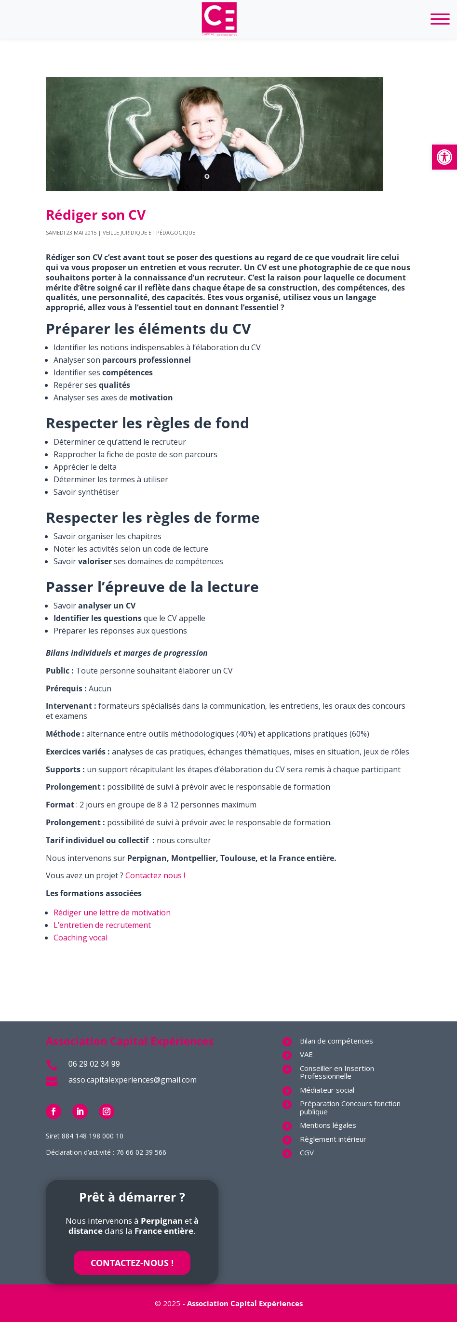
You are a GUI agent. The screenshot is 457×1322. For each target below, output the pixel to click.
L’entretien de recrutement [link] (102, 925)
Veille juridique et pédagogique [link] (149, 232)
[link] (444, 157)
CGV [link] (307, 1152)
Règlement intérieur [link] (333, 1139)
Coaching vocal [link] (81, 937)
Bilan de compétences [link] (336, 1040)
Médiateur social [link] (327, 1090)
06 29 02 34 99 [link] (94, 1064)
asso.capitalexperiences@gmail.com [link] (132, 1079)
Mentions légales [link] (328, 1125)
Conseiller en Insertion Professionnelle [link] (337, 1072)
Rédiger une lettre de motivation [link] (112, 912)
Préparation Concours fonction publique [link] (350, 1107)
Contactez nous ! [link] (155, 875)
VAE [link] (306, 1054)
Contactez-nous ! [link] (132, 1263)
